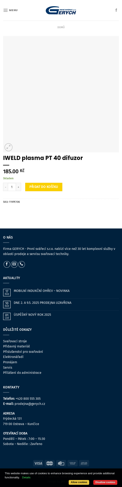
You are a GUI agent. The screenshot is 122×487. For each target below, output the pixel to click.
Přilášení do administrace (22, 373)
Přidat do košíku (43, 187)
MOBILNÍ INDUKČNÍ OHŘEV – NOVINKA (42, 291)
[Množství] (12, 187)
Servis (7, 367)
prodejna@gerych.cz (30, 404)
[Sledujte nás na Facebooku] (116, 10)
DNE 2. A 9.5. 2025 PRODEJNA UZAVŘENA (42, 303)
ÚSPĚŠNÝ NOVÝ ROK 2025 (32, 315)
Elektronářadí (13, 357)
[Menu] (10, 10)
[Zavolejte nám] (21, 264)
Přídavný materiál (16, 346)
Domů (61, 27)
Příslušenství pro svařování (23, 352)
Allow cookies (79, 482)
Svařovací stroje (15, 341)
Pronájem (10, 362)
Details (26, 477)
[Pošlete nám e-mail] (14, 264)
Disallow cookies (105, 482)
